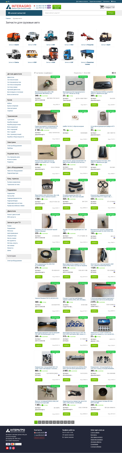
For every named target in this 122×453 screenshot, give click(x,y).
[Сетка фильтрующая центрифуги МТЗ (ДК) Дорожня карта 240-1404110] (102, 117)
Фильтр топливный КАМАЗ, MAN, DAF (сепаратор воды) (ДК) (47, 402)
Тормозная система (13, 184)
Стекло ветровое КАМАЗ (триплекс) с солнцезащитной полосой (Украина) (102, 298)
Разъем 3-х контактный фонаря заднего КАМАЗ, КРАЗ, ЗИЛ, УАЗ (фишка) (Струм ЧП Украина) (75, 298)
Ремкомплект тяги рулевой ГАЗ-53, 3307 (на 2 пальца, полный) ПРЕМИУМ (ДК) (102, 367)
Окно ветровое (12, 108)
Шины (9, 250)
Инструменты (11, 240)
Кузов (9, 100)
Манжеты (10, 248)
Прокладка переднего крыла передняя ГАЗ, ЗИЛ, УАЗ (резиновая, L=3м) (47, 333)
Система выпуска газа (14, 82)
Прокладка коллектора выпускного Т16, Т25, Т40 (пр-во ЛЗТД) (74, 92)
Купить (38, 104)
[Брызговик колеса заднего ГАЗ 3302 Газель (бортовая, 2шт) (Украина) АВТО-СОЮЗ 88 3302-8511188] (75, 255)
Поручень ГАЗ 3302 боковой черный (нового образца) (46, 230)
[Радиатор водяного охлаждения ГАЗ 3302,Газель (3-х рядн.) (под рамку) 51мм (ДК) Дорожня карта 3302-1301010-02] (47, 117)
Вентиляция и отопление (15, 92)
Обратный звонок (57, 7)
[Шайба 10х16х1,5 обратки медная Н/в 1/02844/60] (75, 117)
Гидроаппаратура (12, 173)
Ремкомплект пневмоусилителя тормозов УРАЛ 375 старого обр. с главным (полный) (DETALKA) (101, 195)
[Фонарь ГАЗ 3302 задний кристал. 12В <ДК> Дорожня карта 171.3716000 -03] (75, 221)
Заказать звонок (39, 437)
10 (69, 422)
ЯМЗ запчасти (11, 217)
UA (7, 1)
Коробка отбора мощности (15, 137)
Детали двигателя (14, 74)
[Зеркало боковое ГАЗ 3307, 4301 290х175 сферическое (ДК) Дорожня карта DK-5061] (102, 152)
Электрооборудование (14, 145)
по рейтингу (48, 73)
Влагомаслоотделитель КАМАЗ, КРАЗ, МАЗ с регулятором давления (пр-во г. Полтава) (75, 367)
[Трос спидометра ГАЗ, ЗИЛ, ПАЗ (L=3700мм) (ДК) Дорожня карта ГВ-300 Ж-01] (47, 255)
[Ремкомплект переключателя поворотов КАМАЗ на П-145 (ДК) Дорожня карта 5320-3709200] (47, 152)
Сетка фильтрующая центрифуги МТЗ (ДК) (102, 127)
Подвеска (10, 162)
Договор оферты (96, 442)
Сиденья (10, 110)
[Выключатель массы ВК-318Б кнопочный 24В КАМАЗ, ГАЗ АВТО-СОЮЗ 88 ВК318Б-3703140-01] (47, 83)
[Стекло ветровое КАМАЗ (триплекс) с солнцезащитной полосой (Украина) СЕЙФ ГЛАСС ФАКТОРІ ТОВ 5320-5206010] (103, 289)
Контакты (106, 1)
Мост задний (11, 132)
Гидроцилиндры (12, 201)
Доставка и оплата (82, 1)
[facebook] (10, 448)
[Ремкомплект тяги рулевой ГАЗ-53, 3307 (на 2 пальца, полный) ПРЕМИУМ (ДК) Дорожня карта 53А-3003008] (103, 358)
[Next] (72, 422)
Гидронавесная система (14, 203)
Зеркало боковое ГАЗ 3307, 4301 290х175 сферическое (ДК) (101, 161)
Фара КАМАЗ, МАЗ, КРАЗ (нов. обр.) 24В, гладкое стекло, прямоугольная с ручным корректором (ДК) (47, 195)
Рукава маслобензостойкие (15, 205)
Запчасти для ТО (14, 222)
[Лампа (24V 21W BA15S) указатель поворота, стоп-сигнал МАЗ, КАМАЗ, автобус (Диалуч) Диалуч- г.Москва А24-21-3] (103, 324)
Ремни (9, 226)
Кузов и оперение (12, 106)
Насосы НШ (10, 196)
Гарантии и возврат (97, 439)
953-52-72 (40, 8)
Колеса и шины (12, 159)
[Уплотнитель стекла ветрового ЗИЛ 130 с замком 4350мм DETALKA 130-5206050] (102, 255)
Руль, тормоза (13, 178)
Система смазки (12, 87)
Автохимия (10, 245)
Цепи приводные (12, 233)
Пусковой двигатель (13, 89)
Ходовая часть (13, 153)
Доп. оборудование (15, 167)
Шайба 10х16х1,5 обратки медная (73, 126)
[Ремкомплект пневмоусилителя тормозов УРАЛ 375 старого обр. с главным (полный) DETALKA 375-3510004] (102, 186)
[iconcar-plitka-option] (113, 73)
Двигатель (10, 77)
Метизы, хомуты (12, 243)
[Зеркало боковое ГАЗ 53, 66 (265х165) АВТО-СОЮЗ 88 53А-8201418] (47, 289)
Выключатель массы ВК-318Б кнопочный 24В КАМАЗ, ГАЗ (44, 92)
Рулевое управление (13, 182)
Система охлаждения (14, 84)
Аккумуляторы (11, 235)
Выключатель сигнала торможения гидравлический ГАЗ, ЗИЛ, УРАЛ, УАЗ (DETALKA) (102, 230)
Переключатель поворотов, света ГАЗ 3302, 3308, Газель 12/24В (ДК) (75, 402)
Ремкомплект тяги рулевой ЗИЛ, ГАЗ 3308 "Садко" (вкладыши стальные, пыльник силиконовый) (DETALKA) (46, 367)
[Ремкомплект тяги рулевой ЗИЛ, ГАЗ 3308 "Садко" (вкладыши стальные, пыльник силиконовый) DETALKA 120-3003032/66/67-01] (47, 358)
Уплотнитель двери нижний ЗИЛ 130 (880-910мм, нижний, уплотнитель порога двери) (74, 161)
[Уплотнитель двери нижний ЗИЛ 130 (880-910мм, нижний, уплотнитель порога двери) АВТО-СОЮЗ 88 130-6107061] (75, 152)
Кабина (9, 103)
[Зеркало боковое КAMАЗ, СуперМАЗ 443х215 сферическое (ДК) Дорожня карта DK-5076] (103, 83)
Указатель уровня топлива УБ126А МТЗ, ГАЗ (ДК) (101, 402)
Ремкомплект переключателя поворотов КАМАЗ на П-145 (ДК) (45, 161)
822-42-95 (40, 6)
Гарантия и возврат (96, 1)
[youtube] (7, 448)
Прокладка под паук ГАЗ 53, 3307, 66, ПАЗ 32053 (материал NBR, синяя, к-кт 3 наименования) (75, 333)
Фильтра (10, 231)
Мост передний (12, 129)
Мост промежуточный (14, 134)
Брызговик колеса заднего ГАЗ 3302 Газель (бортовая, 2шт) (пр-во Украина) (75, 264)
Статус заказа (95, 432)
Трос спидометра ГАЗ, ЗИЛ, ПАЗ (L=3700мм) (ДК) (45, 264)
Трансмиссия (12, 116)
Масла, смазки (11, 238)
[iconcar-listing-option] (115, 73)
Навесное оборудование (15, 170)
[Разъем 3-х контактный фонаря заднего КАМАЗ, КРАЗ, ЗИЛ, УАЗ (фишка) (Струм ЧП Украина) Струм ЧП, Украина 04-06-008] (75, 289)
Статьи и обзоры (96, 447)
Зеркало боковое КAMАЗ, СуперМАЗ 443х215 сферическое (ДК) (102, 92)
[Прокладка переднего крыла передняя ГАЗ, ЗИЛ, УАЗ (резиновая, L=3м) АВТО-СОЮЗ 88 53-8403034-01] (47, 324)
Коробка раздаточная (14, 124)
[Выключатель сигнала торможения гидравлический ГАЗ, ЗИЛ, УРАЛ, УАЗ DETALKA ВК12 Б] (102, 221)
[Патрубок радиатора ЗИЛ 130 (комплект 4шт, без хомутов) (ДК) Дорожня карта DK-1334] (75, 186)
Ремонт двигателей (13, 214)
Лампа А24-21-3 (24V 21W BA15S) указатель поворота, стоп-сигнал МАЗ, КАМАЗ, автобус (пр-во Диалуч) (103, 333)
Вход (113, 1)
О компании (94, 444)
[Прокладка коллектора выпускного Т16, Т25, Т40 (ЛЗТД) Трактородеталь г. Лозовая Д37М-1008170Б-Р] (75, 83)
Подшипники (11, 228)
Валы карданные (12, 127)
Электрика (11, 142)
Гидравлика (11, 190)
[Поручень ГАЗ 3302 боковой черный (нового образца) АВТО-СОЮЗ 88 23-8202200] (47, 221)
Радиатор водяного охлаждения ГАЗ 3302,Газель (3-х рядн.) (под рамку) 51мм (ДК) (46, 127)
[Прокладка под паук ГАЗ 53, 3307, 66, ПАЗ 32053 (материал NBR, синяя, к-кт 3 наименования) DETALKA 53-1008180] (75, 324)
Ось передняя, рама (13, 157)
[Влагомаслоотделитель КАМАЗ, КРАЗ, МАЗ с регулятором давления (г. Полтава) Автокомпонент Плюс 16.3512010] (75, 358)
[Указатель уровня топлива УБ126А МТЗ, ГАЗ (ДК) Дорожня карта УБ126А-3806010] (103, 392)
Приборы (10, 148)
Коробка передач (12, 122)
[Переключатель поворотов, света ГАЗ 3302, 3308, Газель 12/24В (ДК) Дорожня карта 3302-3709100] (75, 392)
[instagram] (13, 448)
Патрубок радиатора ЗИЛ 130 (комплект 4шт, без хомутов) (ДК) (73, 195)
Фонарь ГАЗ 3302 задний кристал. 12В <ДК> (75, 230)
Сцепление (10, 119)
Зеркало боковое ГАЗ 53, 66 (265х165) (46, 298)
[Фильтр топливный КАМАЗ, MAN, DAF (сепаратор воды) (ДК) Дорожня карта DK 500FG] (47, 392)
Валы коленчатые (12, 94)
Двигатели (11, 211)
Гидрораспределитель (14, 198)
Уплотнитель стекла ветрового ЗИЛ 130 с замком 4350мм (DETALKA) (102, 264)
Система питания (12, 79)
